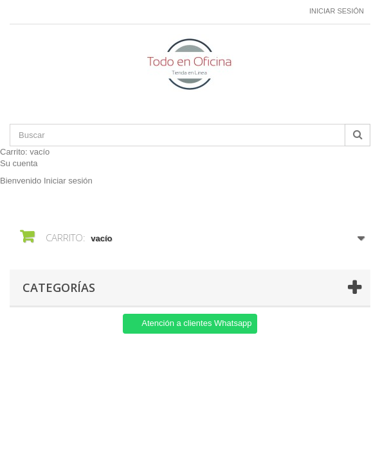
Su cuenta (19, 163)
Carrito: (25, 152)
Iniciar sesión (336, 11)
